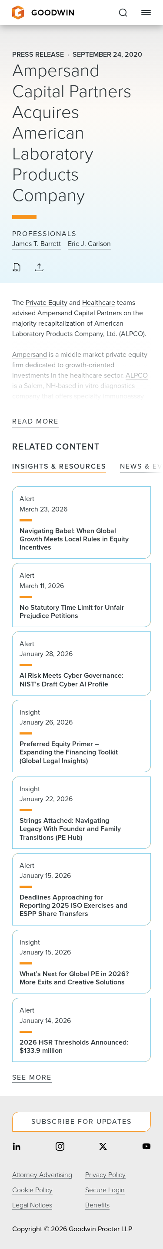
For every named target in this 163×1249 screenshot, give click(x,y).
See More (32, 1077)
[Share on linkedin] (16, 1147)
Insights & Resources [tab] (59, 466)
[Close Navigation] (146, 12)
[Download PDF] (16, 268)
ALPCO (137, 375)
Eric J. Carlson (89, 244)
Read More (35, 421)
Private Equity (46, 302)
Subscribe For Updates (81, 1121)
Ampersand (29, 354)
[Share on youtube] (146, 1147)
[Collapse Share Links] (39, 268)
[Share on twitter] (103, 1147)
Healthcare (98, 302)
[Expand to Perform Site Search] (123, 12)
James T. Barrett (36, 244)
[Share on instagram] (60, 1147)
